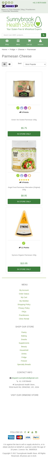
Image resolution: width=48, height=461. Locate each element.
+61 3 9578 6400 (39, 3)
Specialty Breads (24, 364)
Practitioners (30, 9)
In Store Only (24, 134)
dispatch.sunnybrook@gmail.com (25, 378)
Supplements (24, 343)
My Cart (24, 297)
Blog (23, 9)
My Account (24, 290)
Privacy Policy (24, 308)
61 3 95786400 (25, 381)
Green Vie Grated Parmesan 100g (24, 120)
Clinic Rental (24, 319)
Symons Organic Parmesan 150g (24, 255)
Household (24, 350)
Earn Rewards (14, 9)
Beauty (24, 347)
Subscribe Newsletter (10, 11)
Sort (19, 63)
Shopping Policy (24, 304)
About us (4, 9)
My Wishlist (24, 301)
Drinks (24, 354)
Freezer (24, 361)
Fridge (24, 357)
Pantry (23, 332)
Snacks (24, 339)
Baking (24, 336)
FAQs (24, 312)
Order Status (24, 294)
